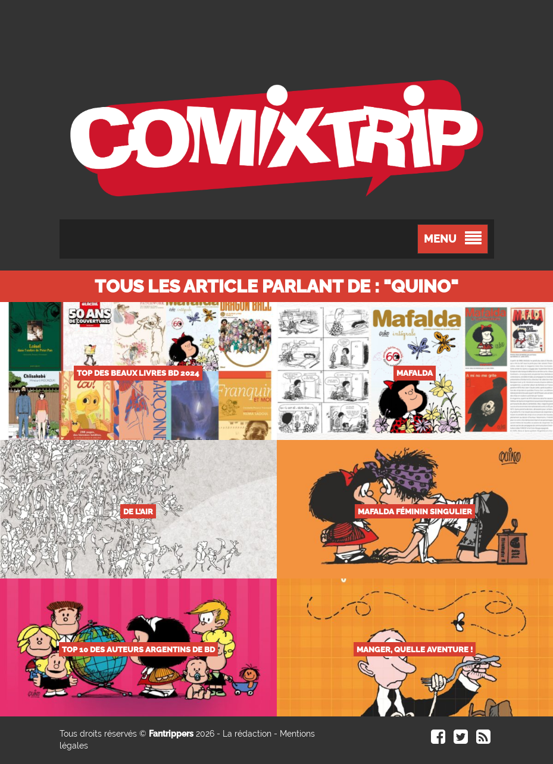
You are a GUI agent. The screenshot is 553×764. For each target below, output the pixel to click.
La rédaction (247, 733)
